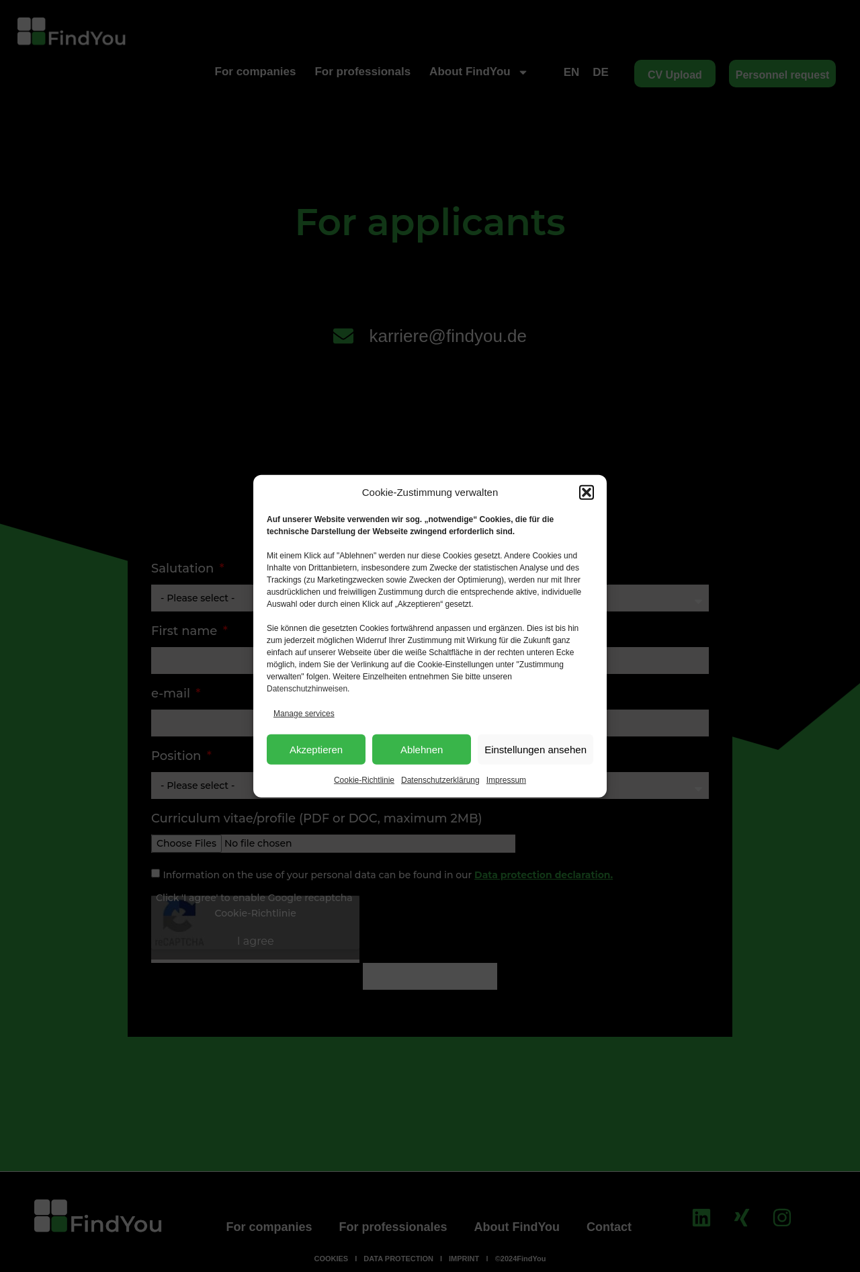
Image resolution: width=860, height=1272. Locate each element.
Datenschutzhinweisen (307, 688)
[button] (586, 492)
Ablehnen (421, 749)
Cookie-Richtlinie (364, 780)
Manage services (304, 713)
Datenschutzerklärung (440, 780)
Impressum (506, 780)
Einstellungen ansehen (535, 749)
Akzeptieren (316, 749)
